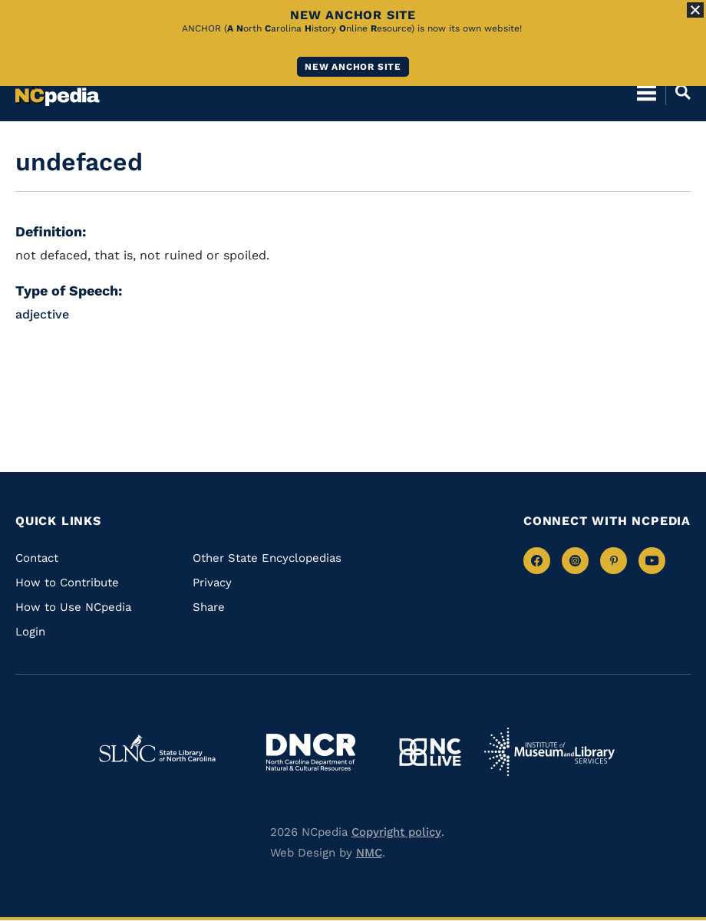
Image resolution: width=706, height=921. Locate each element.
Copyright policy (396, 832)
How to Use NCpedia (73, 607)
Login (30, 632)
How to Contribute (67, 582)
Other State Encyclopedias (267, 558)
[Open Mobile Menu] (646, 92)
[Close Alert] (695, 10)
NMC (369, 853)
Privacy (212, 582)
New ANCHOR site (353, 66)
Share (209, 607)
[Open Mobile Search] (678, 92)
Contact (36, 558)
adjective (42, 314)
